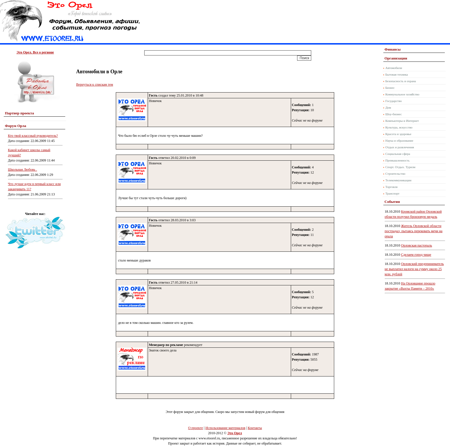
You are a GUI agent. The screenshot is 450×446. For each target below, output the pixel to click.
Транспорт (392, 193)
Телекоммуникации (398, 180)
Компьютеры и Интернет (402, 120)
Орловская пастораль (416, 245)
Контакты (255, 428)
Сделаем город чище (416, 255)
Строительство (395, 173)
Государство (393, 101)
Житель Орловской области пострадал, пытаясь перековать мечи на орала (414, 231)
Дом (388, 107)
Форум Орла (15, 126)
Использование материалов (225, 428)
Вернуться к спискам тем (94, 84)
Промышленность (397, 160)
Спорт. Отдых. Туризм (400, 167)
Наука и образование (399, 140)
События (392, 201)
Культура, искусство (398, 127)
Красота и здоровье (398, 134)
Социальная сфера (397, 153)
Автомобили (393, 68)
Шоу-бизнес (393, 114)
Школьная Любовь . (22, 170)
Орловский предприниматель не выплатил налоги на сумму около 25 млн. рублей (414, 269)
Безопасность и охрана (400, 81)
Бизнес (390, 87)
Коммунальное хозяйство (402, 94)
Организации (395, 58)
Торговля (391, 187)
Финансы (392, 49)
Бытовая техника (396, 74)
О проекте (195, 428)
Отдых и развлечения (399, 147)
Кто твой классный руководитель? (33, 136)
